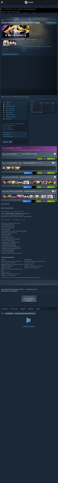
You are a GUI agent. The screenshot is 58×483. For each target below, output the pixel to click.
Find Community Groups (8, 137)
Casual (4, 55)
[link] (42, 159)
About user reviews (5, 291)
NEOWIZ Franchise (17, 20)
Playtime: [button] (36, 314)
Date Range (30, 309)
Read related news (7, 135)
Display (37, 309)
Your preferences (13, 291)
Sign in (2, 97)
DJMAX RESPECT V (26, 20)
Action (11, 55)
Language (22, 309)
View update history (7, 133)
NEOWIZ (24, 51)
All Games (3, 20)
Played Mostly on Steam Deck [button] (46, 314)
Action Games (9, 20)
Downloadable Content (35, 20)
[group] (29, 315)
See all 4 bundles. (5, 204)
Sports (8, 55)
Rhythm (15, 55)
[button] (51, 159)
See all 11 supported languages (36, 113)
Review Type (5, 309)
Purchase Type (14, 309)
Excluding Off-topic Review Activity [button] (24, 314)
